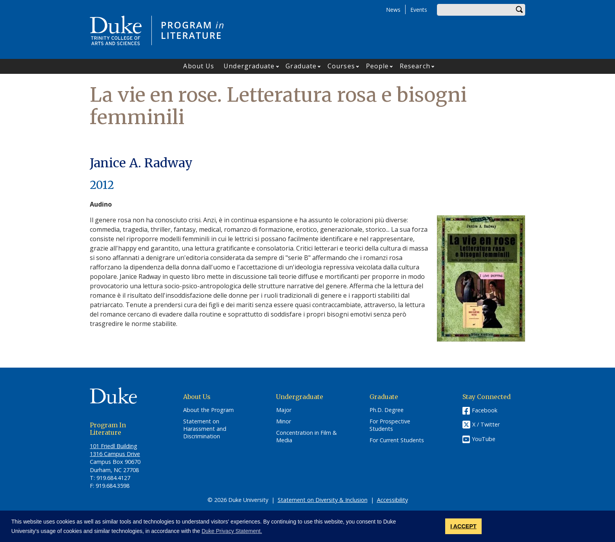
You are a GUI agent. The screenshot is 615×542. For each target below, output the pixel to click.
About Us (198, 66)
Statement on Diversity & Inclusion (323, 500)
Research (415, 66)
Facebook (484, 410)
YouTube (483, 439)
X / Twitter (486, 424)
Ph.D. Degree (386, 410)
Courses (341, 66)
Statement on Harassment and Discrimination (204, 428)
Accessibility (392, 500)
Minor (283, 421)
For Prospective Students (389, 425)
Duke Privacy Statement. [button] (232, 531)
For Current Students (396, 440)
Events (418, 9)
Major (283, 410)
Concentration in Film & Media (306, 436)
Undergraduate (249, 66)
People (377, 66)
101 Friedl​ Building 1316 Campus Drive (115, 450)
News (393, 9)
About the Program (208, 410)
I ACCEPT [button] (463, 526)
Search (519, 10)
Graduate (301, 66)
